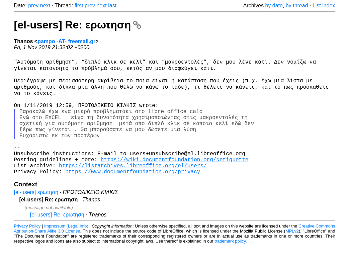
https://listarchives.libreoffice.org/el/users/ (133, 187)
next (45, 5)
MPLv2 (292, 254)
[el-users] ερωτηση (36, 216)
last (112, 5)
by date (273, 5)
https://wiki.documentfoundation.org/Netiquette (175, 180)
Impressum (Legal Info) (66, 249)
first (79, 5)
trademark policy (230, 264)
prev (33, 5)
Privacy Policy (27, 249)
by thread (297, 5)
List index (324, 5)
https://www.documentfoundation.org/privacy (132, 195)
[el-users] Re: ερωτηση (78, 25)
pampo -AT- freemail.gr (66, 41)
